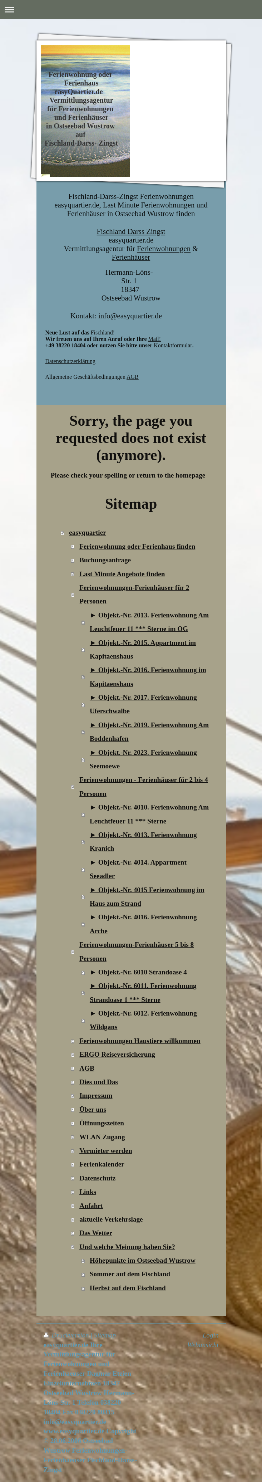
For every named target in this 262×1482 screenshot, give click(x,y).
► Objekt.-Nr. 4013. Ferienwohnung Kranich (143, 841)
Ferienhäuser (131, 257)
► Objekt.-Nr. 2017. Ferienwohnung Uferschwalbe (143, 704)
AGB (133, 377)
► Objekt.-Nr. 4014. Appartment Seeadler (138, 869)
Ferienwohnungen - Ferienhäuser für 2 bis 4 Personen (143, 786)
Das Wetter (95, 1233)
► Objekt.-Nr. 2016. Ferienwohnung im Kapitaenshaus (148, 676)
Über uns (92, 1109)
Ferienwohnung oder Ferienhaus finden (137, 546)
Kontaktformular (173, 345)
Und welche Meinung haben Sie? (127, 1247)
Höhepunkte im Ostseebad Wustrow (143, 1260)
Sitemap (105, 1335)
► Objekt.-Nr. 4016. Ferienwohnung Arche (143, 923)
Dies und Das (98, 1082)
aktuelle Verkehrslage (111, 1219)
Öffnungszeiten (101, 1123)
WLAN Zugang (102, 1137)
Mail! (154, 339)
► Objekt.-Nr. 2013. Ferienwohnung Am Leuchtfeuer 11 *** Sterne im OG (149, 621)
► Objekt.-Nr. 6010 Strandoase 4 (138, 972)
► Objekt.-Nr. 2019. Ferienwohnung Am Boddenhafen (149, 731)
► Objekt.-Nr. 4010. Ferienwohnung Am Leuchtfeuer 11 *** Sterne (149, 814)
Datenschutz (97, 1178)
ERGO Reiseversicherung (117, 1054)
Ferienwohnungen (164, 248)
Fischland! (103, 332)
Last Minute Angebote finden (122, 574)
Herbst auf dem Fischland (128, 1288)
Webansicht (203, 1345)
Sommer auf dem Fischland (130, 1274)
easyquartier (87, 532)
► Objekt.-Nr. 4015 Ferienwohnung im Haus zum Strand (147, 896)
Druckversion (67, 1335)
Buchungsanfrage (105, 560)
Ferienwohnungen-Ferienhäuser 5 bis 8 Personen (136, 951)
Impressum (95, 1095)
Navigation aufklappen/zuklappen (131, 9)
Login (211, 1335)
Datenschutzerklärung (70, 361)
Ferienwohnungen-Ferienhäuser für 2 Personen (134, 594)
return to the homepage (171, 475)
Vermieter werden (105, 1150)
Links (87, 1191)
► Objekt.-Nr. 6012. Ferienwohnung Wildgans (143, 1020)
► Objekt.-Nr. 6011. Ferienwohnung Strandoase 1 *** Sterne (143, 992)
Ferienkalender (101, 1164)
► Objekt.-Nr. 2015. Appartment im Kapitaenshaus (143, 649)
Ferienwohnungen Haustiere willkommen (140, 1041)
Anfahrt (91, 1205)
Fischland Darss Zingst (131, 231)
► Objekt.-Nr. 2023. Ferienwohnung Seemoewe (143, 759)
